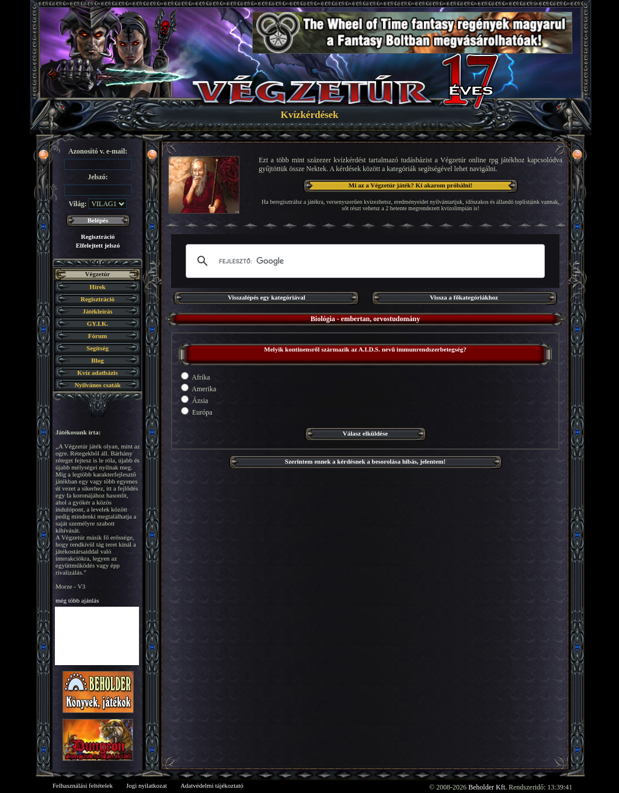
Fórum (97, 335)
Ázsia (194, 400)
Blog (97, 360)
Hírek (97, 286)
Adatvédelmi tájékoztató (212, 785)
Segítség (97, 348)
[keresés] (363, 261)
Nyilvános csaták (97, 384)
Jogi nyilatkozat (146, 785)
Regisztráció (97, 236)
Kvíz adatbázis (97, 372)
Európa (197, 411)
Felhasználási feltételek (83, 785)
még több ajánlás (77, 600)
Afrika (195, 376)
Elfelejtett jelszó (98, 245)
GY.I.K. (98, 323)
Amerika (198, 388)
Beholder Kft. (487, 787)
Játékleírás (97, 311)
